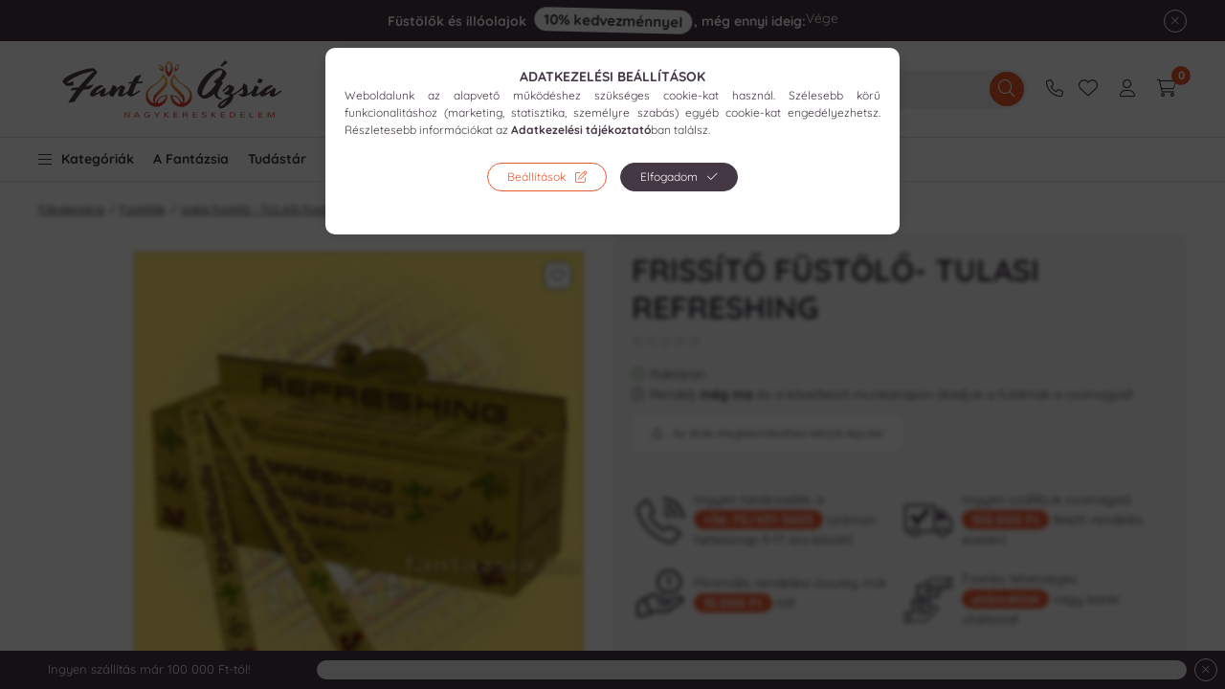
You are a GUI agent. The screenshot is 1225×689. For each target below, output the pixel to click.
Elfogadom (669, 176)
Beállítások (536, 176)
